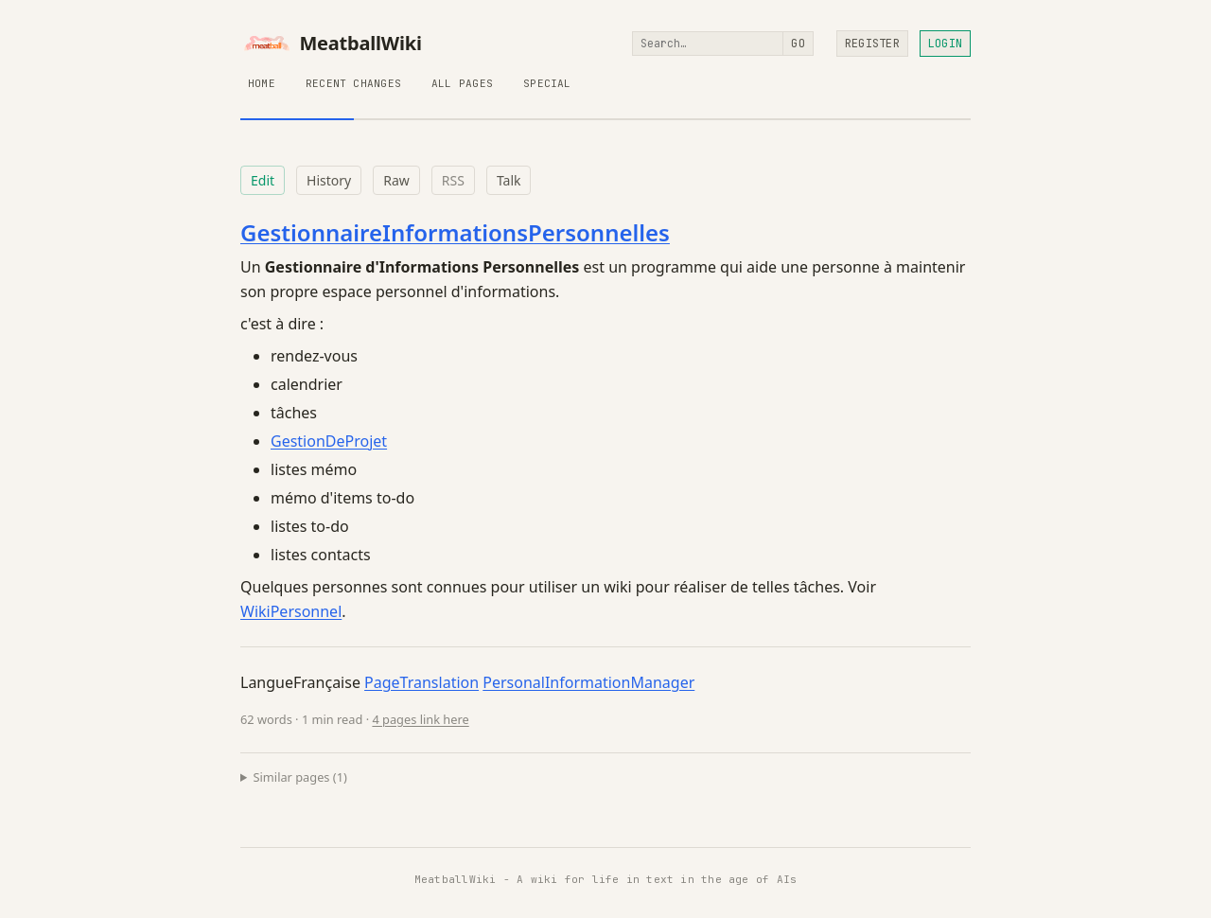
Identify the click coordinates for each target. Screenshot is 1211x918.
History (329, 180)
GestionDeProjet (329, 441)
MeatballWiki (331, 43)
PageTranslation (421, 682)
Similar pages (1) (300, 777)
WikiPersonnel (291, 611)
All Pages (462, 83)
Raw (396, 180)
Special (547, 83)
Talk (509, 180)
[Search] (707, 43)
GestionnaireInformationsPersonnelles (455, 232)
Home (261, 83)
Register (872, 43)
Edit (262, 180)
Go (797, 43)
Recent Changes (353, 83)
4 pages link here (420, 719)
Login (945, 43)
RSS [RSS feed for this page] (453, 180)
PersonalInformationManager (588, 682)
